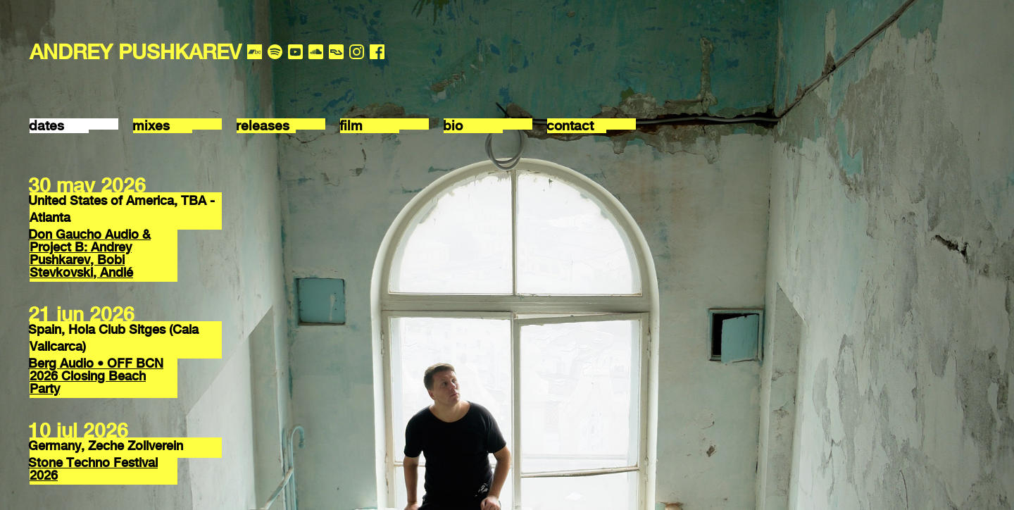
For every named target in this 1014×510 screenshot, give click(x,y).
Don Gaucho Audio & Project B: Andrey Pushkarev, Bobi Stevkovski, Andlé (89, 253)
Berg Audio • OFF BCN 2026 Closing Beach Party (95, 376)
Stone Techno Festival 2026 (93, 469)
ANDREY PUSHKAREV (136, 51)
